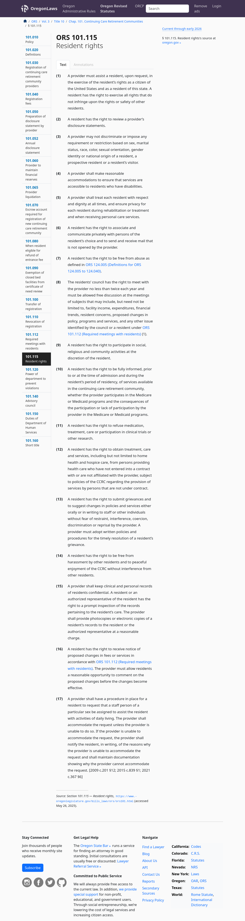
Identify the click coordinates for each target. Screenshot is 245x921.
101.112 (36, 341)
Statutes (197, 860)
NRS (194, 867)
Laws (195, 874)
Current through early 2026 (182, 29)
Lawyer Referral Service (101, 864)
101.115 (36, 358)
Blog (145, 853)
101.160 (32, 442)
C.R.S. (195, 853)
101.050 (36, 120)
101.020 (33, 51)
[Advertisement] (191, 81)
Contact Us (151, 874)
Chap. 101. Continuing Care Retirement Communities (106, 21)
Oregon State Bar (94, 845)
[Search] (167, 9)
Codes (196, 846)
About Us (149, 860)
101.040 (34, 99)
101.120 (36, 378)
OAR (194, 880)
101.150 (36, 422)
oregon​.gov (170, 42)
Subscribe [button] (33, 867)
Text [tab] (63, 64)
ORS (34, 21)
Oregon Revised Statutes (113, 9)
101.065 (33, 192)
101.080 (36, 250)
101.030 (36, 74)
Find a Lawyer (153, 847)
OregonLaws (44, 8)
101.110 (35, 321)
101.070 (36, 219)
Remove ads (200, 9)
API (145, 867)
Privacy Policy (153, 900)
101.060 (33, 169)
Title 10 (59, 21)
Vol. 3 (46, 21)
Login (216, 6)
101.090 (35, 279)
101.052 (33, 145)
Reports (148, 881)
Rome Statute (202, 894)
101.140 (32, 401)
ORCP (139, 6)
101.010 (32, 39)
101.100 (34, 304)
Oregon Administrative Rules (79, 9)
